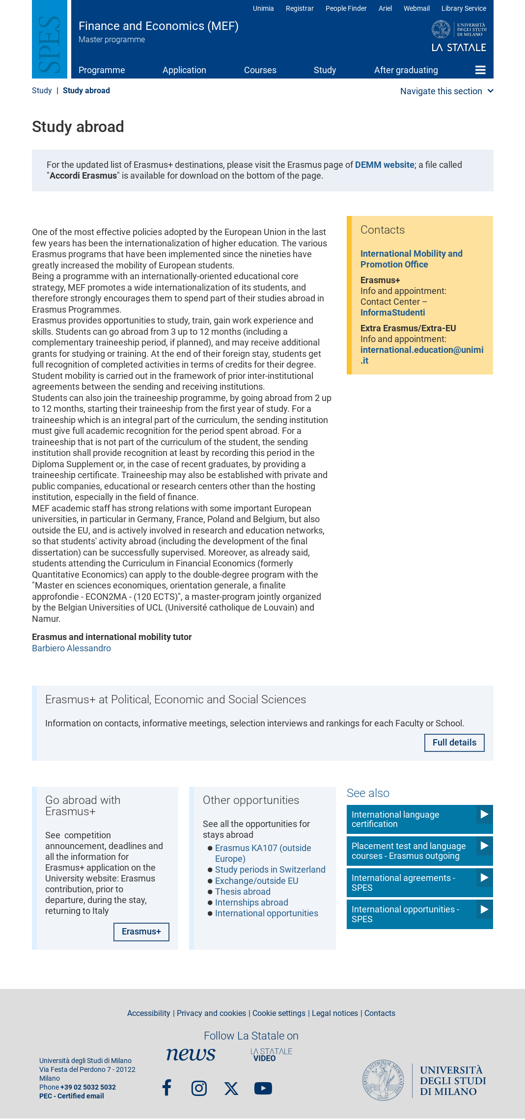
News (191, 1056)
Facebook (167, 1085)
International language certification (396, 819)
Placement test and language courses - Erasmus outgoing (409, 850)
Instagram (199, 1085)
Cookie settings (278, 1015)
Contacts (379, 1015)
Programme (102, 70)
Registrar (300, 8)
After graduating (406, 70)
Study (325, 70)
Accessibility (148, 1015)
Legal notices (335, 1015)
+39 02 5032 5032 (88, 1089)
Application (184, 70)
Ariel (385, 8)
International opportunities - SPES (405, 914)
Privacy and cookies (211, 1015)
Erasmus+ (141, 933)
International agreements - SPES (403, 882)
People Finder (346, 8)
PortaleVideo (271, 1056)
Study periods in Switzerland (270, 871)
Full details (454, 743)
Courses (260, 70)
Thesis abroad (243, 893)
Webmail (417, 8)
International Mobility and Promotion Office (411, 259)
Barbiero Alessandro (71, 648)
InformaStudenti (392, 314)
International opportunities (266, 915)
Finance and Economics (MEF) (159, 26)
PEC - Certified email (71, 1097)
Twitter (231, 1085)
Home (480, 70)
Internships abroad (251, 904)
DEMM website (384, 165)
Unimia (263, 8)
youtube (263, 1085)
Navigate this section (441, 91)
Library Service (464, 8)
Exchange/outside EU (257, 882)
